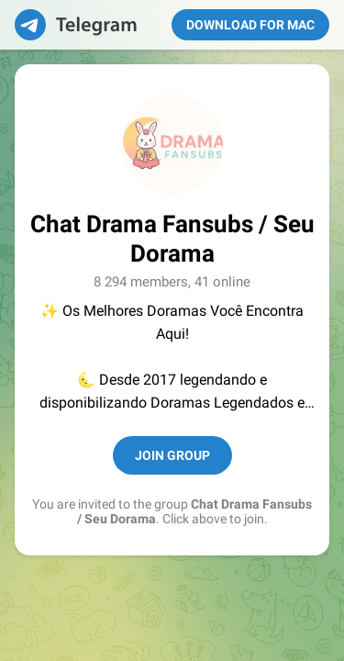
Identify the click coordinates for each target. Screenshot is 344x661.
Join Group (172, 455)
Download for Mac (250, 24)
